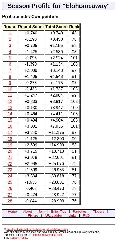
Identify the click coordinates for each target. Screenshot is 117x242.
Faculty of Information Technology (25, 229)
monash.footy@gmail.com (47, 234)
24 (10, 176)
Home (12, 211)
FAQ (86, 215)
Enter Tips (58, 211)
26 (10, 188)
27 (10, 195)
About (27, 211)
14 (10, 114)
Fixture (33, 215)
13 (10, 107)
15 (10, 120)
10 (10, 89)
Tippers (98, 211)
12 (10, 101)
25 (10, 182)
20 (10, 151)
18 (10, 139)
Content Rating (18, 237)
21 (10, 157)
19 (10, 145)
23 (10, 170)
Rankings (80, 211)
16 (10, 126)
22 (10, 163)
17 (10, 132)
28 (10, 201)
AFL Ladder (53, 215)
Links (72, 215)
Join (41, 211)
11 (10, 95)
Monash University (57, 229)
